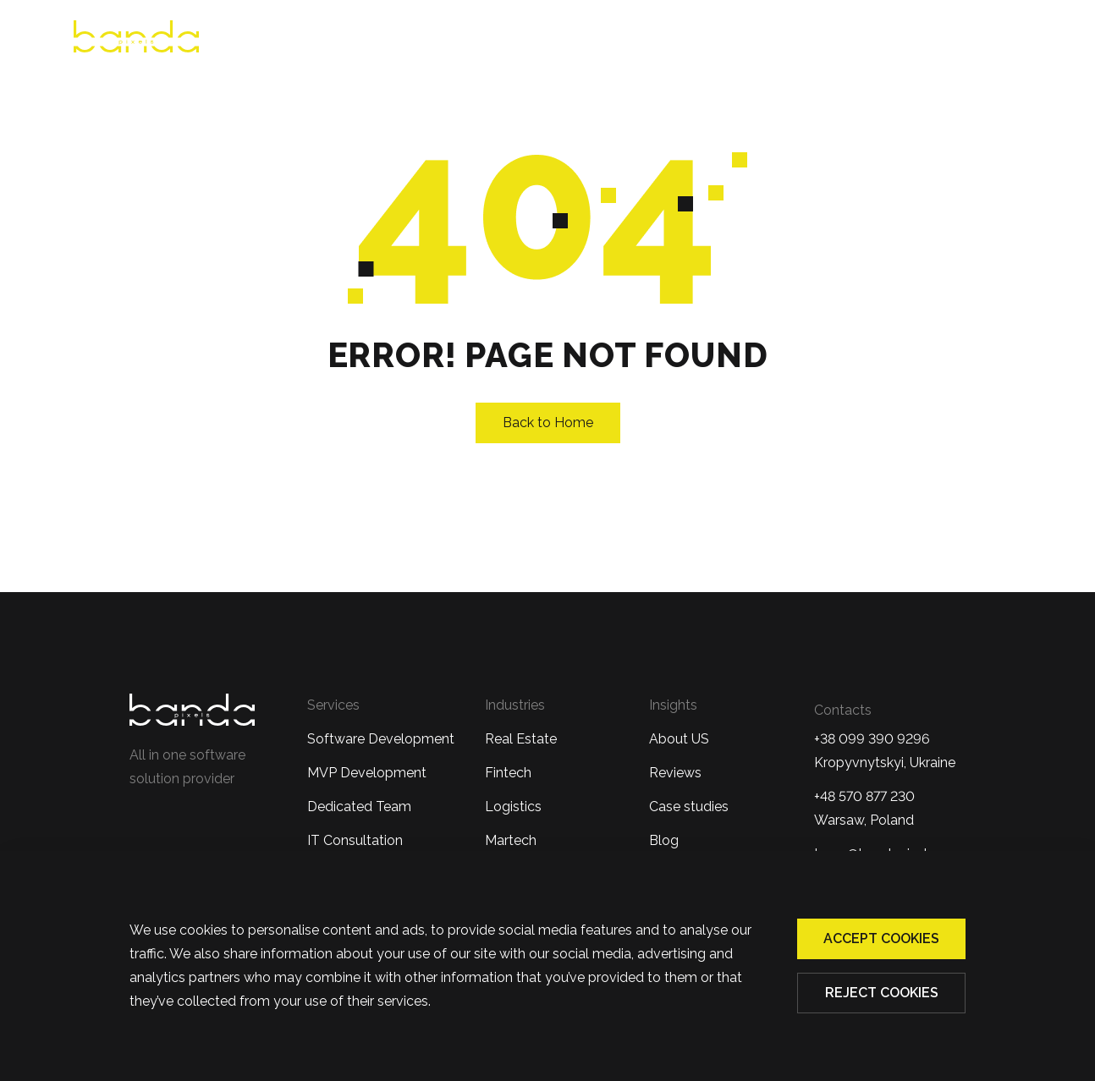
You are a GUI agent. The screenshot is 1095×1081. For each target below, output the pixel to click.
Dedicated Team (359, 806)
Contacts (990, 39)
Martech (510, 840)
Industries (692, 39)
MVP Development (366, 773)
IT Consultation (355, 840)
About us (402, 39)
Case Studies (817, 39)
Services (582, 39)
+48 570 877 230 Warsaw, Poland (864, 808)
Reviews (492, 39)
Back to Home (548, 422)
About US (679, 739)
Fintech (508, 773)
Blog (911, 39)
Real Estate (521, 739)
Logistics (513, 806)
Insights (673, 705)
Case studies (689, 806)
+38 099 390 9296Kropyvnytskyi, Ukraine (884, 751)
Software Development (380, 739)
